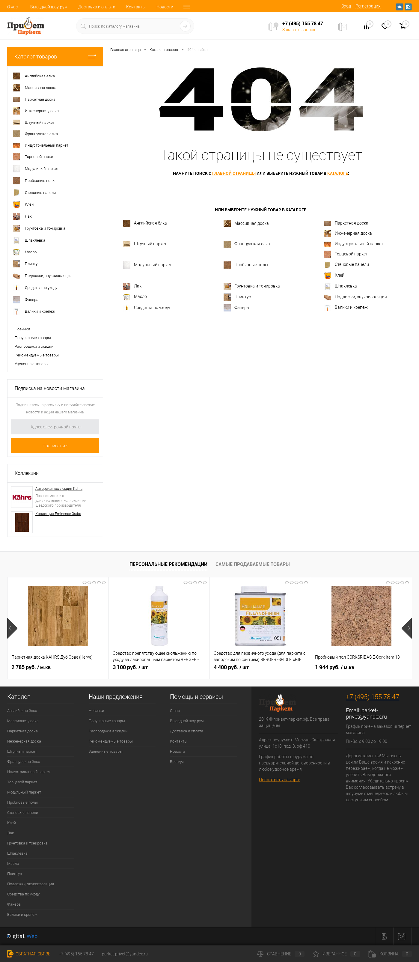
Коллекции (27, 473)
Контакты (136, 6)
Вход (346, 6)
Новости (164, 6)
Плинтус (237, 297)
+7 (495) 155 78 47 (372, 697)
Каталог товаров (55, 56)
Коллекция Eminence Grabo (58, 514)
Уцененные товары (32, 364)
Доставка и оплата (96, 6)
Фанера (236, 307)
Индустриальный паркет (353, 244)
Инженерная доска (348, 233)
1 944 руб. (334, 667)
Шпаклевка (340, 286)
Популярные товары (33, 337)
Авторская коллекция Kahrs (58, 489)
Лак (132, 286)
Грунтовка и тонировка (252, 286)
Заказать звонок (298, 29)
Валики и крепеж (346, 308)
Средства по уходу (146, 307)
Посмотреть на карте (279, 779)
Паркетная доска (346, 223)
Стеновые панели (346, 264)
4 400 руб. (231, 667)
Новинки (22, 329)
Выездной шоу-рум (48, 6)
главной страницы (234, 173)
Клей (334, 275)
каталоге (337, 173)
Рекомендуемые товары (37, 355)
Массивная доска (246, 223)
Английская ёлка (145, 223)
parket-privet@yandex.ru (366, 713)
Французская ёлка (247, 244)
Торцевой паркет (346, 254)
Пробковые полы (246, 265)
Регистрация (368, 6)
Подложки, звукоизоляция (355, 297)
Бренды (177, 761)
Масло (135, 297)
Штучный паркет (145, 244)
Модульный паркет (147, 265)
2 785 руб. (31, 667)
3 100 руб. (130, 667)
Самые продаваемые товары (252, 564)
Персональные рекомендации (168, 564)
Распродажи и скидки (34, 346)
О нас (12, 6)
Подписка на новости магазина (50, 388)
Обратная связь (29, 954)
